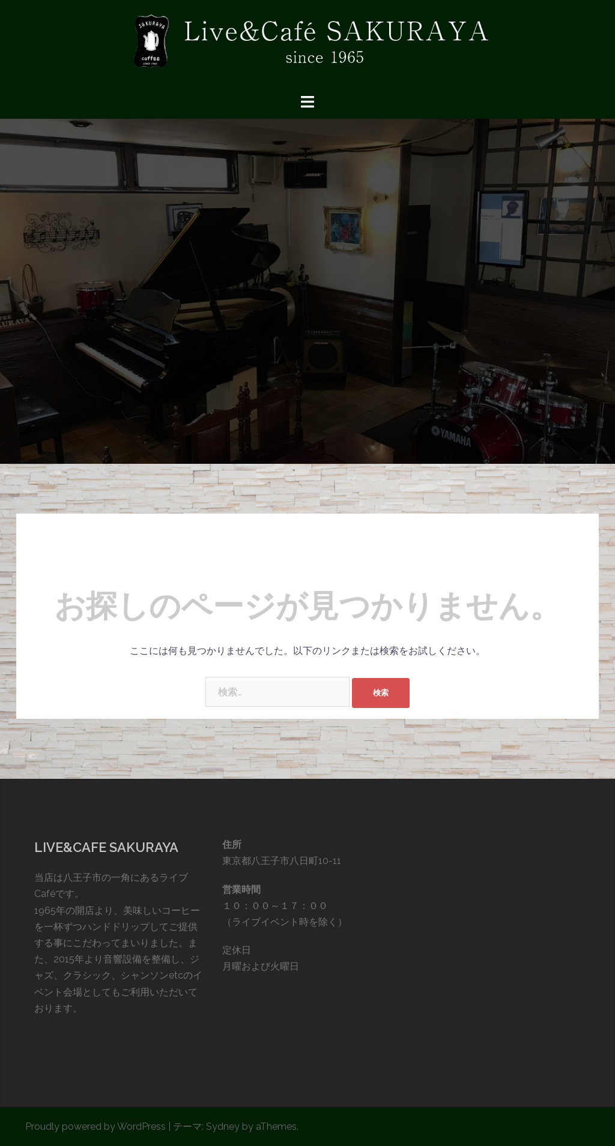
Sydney (223, 1126)
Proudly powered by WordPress (95, 1126)
